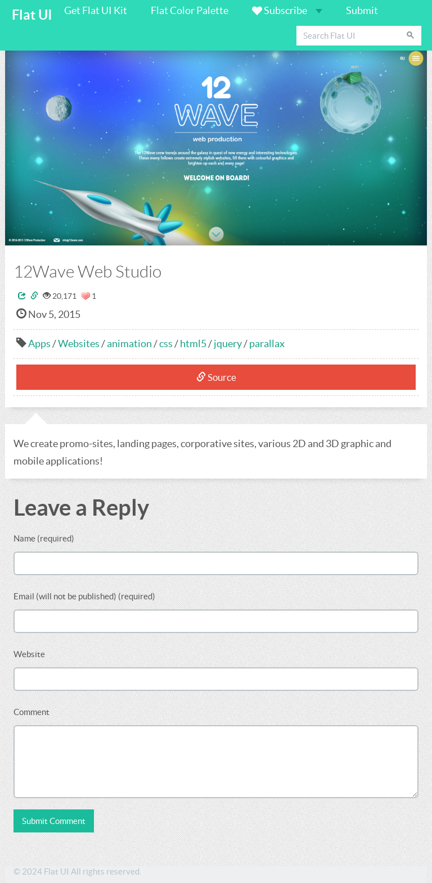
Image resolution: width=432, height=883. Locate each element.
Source (216, 377)
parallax (267, 343)
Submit (362, 10)
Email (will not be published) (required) (84, 596)
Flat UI (32, 14)
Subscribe (287, 10)
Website (29, 654)
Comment (32, 712)
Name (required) (44, 538)
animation (129, 343)
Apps (39, 343)
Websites (79, 343)
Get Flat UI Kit (95, 10)
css (166, 343)
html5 (193, 343)
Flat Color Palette (189, 10)
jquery (228, 343)
